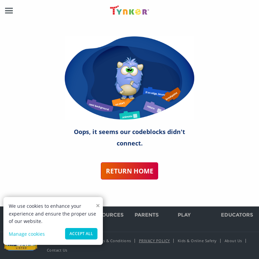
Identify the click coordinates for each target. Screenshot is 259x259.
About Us (233, 240)
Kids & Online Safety (197, 240)
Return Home (129, 171)
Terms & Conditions (112, 240)
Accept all (81, 233)
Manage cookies (27, 234)
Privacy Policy (154, 240)
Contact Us (57, 250)
